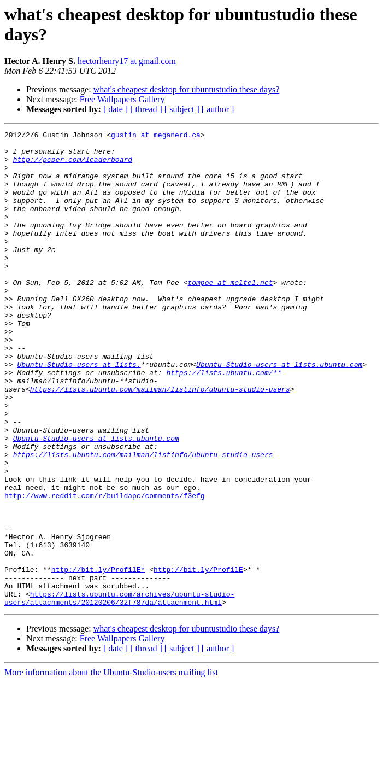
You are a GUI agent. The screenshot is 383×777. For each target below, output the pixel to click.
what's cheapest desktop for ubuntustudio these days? (186, 89)
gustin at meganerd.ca (156, 136)
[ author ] (218, 109)
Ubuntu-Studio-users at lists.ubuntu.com (279, 412)
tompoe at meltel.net (230, 313)
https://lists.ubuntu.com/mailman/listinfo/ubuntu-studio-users (160, 441)
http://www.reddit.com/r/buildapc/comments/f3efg (104, 569)
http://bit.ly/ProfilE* (98, 658)
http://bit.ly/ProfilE (198, 658)
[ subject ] (181, 109)
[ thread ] (146, 109)
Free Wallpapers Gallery (122, 99)
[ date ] (115, 109)
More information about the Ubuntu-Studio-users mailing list (111, 767)
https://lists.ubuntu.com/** (223, 422)
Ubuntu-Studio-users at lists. (78, 412)
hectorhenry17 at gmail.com (127, 61)
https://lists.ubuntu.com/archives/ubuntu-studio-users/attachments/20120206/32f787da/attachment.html (119, 692)
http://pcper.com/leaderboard (72, 166)
